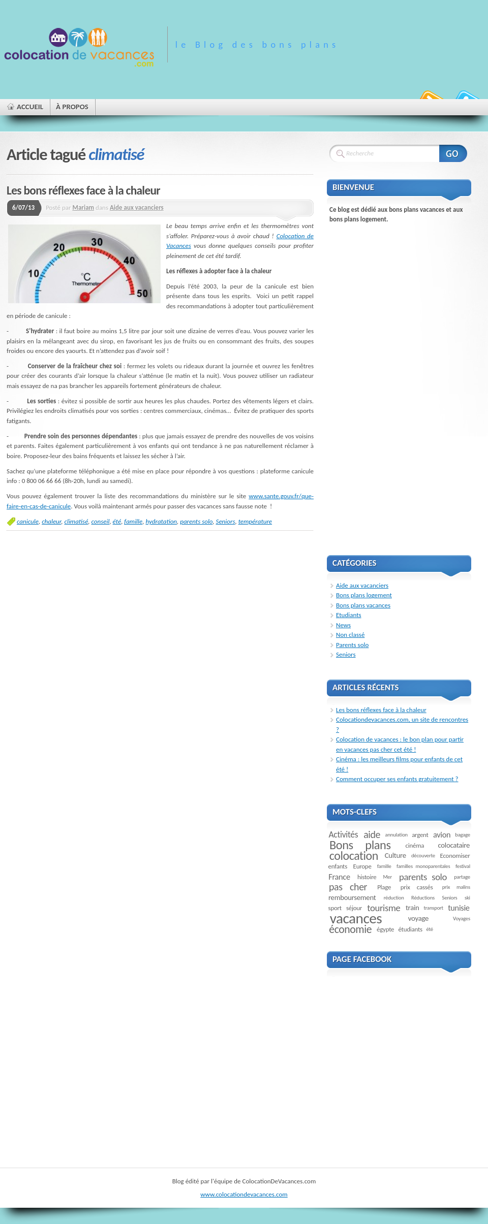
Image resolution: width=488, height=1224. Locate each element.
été (117, 521)
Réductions (423, 897)
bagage (462, 834)
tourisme (383, 908)
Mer (387, 877)
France (339, 877)
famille (133, 521)
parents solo (196, 521)
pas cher (348, 887)
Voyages (461, 918)
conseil (101, 521)
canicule (28, 521)
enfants (337, 866)
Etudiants (348, 615)
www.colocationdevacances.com (244, 1194)
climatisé (76, 521)
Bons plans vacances (363, 605)
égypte (385, 929)
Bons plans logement (364, 595)
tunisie (459, 908)
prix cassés (417, 887)
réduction (394, 897)
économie (350, 929)
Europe (362, 866)
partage (462, 877)
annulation (396, 834)
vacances (356, 918)
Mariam (84, 207)
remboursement (352, 897)
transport (433, 908)
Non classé (350, 634)
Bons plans (360, 845)
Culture (395, 855)
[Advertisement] (376, 383)
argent (420, 835)
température (255, 521)
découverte (423, 855)
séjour (354, 908)
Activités (343, 834)
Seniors (225, 521)
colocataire (454, 845)
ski (467, 897)
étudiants (410, 929)
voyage (418, 918)
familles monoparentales (423, 866)
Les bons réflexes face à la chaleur (83, 190)
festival (462, 866)
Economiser (455, 855)
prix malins (456, 887)
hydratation (161, 521)
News (343, 625)
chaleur (51, 521)
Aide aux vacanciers (137, 207)
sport (335, 908)
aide (371, 834)
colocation (353, 855)
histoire (366, 877)
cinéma (415, 845)
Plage (384, 887)
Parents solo (352, 645)
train (412, 907)
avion (441, 834)
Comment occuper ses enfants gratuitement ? (397, 779)
